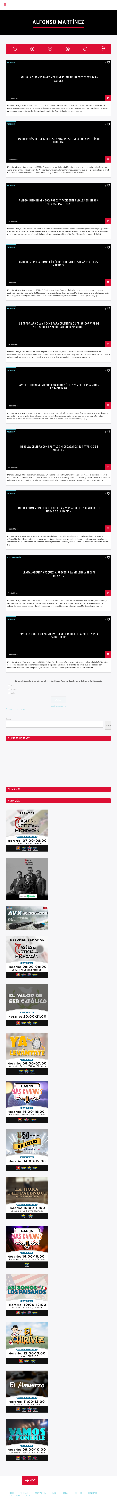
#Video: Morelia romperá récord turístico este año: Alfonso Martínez (59, 264)
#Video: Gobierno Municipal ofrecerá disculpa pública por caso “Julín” (59, 636)
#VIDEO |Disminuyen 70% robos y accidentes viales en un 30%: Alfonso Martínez (59, 202)
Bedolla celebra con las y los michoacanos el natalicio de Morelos (59, 448)
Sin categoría (14, 557)
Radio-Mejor (13, 282)
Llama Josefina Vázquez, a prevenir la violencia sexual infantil (59, 574)
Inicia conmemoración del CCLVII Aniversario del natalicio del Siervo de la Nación (59, 510)
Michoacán (24, 1493)
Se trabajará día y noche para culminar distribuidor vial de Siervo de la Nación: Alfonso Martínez (59, 325)
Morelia (11, 62)
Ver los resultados (58, 706)
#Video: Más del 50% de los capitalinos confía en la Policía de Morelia (59, 141)
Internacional (40, 1493)
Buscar (8, 719)
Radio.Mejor (13, 98)
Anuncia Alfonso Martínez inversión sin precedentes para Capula (59, 79)
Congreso (78, 1493)
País (54, 1493)
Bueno (13, 685)
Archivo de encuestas (15, 709)
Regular (14, 689)
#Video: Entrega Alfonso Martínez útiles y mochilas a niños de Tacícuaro (59, 387)
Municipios (92, 1493)
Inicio (11, 1493)
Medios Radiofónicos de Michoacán (61, 4)
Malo (13, 693)
